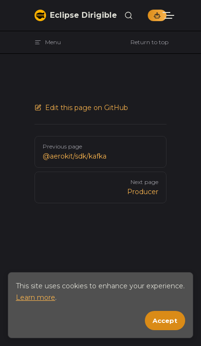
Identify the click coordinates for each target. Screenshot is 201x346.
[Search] (128, 15)
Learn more (35, 297)
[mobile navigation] (181, 15)
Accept (165, 320)
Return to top (149, 42)
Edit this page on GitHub (81, 107)
